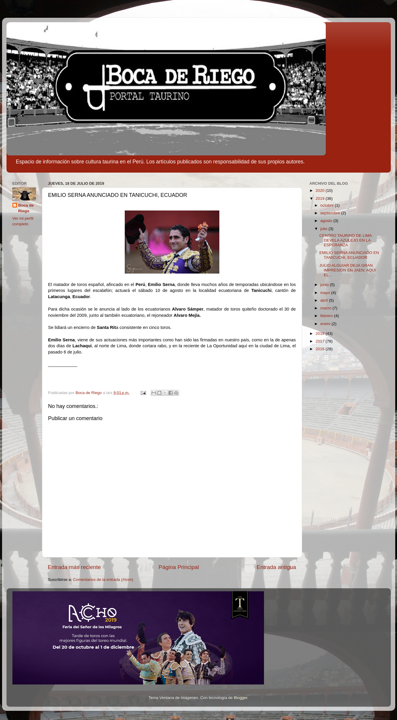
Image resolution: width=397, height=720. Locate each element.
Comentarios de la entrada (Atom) (103, 579)
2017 (320, 341)
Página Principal (178, 567)
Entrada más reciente (74, 567)
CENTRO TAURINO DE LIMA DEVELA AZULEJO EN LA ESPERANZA (345, 240)
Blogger (240, 697)
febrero (327, 316)
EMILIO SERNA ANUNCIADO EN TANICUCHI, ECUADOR (349, 255)
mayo (325, 292)
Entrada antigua (276, 567)
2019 (320, 198)
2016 (320, 349)
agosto (326, 220)
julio (324, 228)
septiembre (330, 213)
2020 (320, 190)
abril (324, 300)
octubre (327, 205)
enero (326, 324)
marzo (326, 308)
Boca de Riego (26, 208)
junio (325, 284)
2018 (320, 333)
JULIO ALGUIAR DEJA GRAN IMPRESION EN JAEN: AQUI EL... (347, 270)
